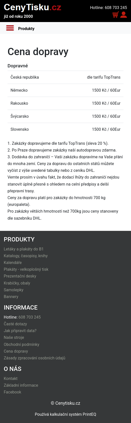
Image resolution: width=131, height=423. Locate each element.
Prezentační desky (20, 276)
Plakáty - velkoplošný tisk (26, 269)
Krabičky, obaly (17, 283)
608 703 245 (30, 317)
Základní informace (21, 385)
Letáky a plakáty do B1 (24, 249)
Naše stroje (14, 337)
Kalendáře (13, 262)
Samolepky (13, 290)
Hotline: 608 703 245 (108, 7)
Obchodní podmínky (21, 344)
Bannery (11, 296)
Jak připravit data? (20, 330)
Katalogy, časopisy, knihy (26, 255)
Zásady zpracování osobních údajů (34, 358)
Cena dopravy (16, 351)
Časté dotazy (15, 324)
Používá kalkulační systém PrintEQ (65, 414)
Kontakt (11, 378)
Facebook (12, 392)
